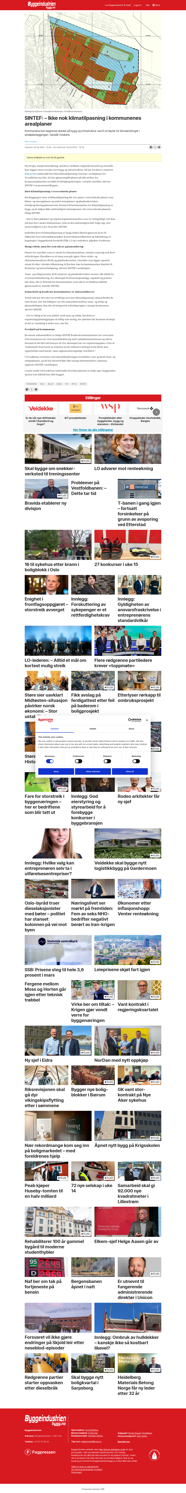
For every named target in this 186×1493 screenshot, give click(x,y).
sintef (83, 384)
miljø (50, 384)
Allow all (130, 771)
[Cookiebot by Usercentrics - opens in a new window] (130, 720)
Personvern (76, 1472)
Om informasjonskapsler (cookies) (86, 1469)
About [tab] (131, 729)
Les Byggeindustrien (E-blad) (118, 5)
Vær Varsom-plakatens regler (112, 1449)
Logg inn (137, 5)
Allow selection (93, 771)
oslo (42, 384)
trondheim (31, 384)
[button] (156, 412)
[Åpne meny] (156, 5)
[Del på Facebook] (151, 147)
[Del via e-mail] (159, 147)
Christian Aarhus (95, 1436)
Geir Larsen (142, 1436)
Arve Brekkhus (91, 1430)
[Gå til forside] (42, 5)
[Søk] (147, 5)
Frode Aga (93, 1433)
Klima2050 (31, 173)
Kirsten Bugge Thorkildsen (140, 1433)
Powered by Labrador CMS (93, 1489)
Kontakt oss (124, 1441)
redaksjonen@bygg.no (91, 1441)
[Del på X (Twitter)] (155, 147)
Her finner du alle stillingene (93, 430)
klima (59, 384)
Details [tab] (93, 729)
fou (67, 384)
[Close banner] (147, 720)
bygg (74, 384)
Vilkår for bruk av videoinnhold (84, 1466)
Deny (56, 771)
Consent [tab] (55, 729)
